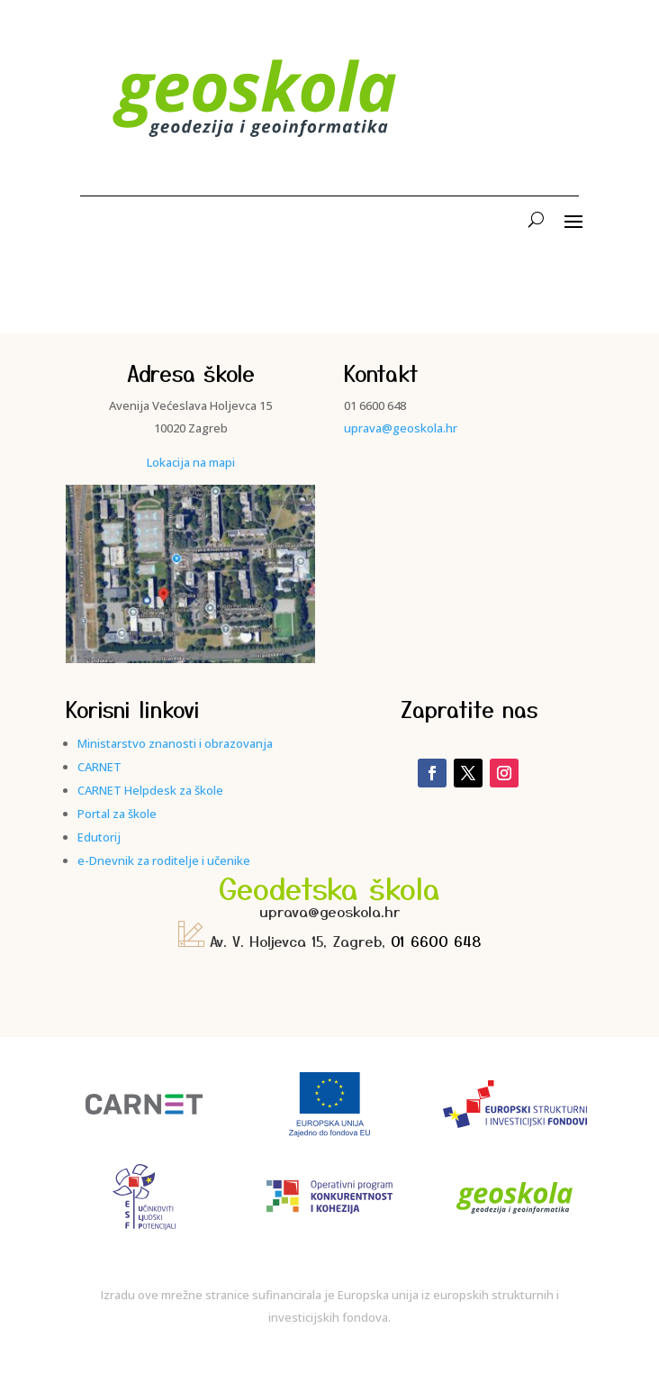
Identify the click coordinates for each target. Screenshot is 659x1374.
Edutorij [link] (99, 837)
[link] (255, 148)
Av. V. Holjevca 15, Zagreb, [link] (284, 940)
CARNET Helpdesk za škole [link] (150, 790)
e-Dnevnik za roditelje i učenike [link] (163, 860)
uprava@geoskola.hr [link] (400, 428)
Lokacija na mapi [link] (191, 462)
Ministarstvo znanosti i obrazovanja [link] (175, 743)
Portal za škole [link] (117, 813)
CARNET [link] (99, 767)
